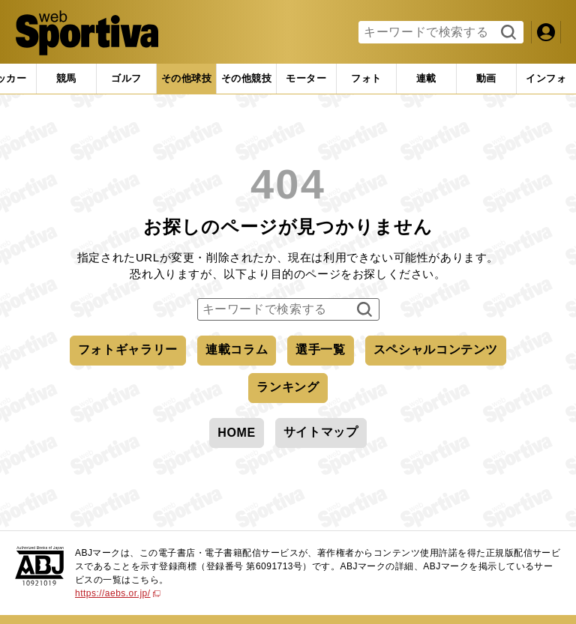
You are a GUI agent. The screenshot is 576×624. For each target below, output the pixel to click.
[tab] (126, 79)
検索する (506, 33)
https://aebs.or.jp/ (117, 593)
